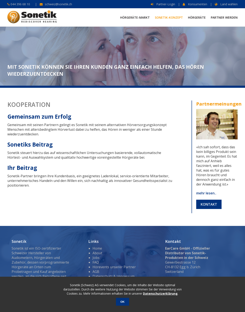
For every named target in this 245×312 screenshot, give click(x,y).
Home (97, 248)
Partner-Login (163, 4)
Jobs (96, 257)
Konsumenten (195, 4)
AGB (96, 271)
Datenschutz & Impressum (114, 276)
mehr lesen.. (206, 193)
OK (122, 301)
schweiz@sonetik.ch (58, 4)
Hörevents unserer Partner (114, 267)
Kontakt (209, 204)
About (97, 253)
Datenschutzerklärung (160, 293)
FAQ (96, 262)
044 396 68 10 (20, 4)
